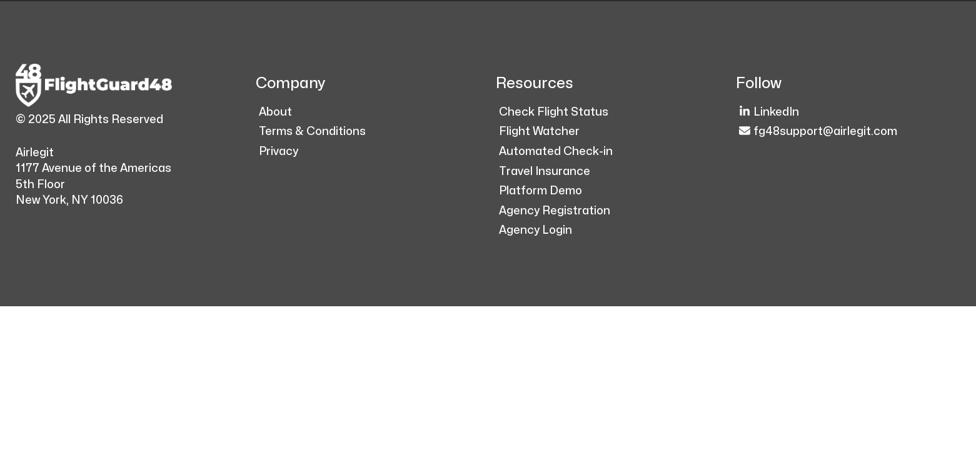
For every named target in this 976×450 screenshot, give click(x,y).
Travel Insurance (544, 171)
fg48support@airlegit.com (818, 131)
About (275, 112)
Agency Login (535, 230)
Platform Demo (540, 191)
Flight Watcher (539, 131)
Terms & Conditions (312, 131)
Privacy (278, 151)
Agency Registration (554, 211)
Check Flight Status (553, 112)
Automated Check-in (556, 151)
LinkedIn (769, 112)
